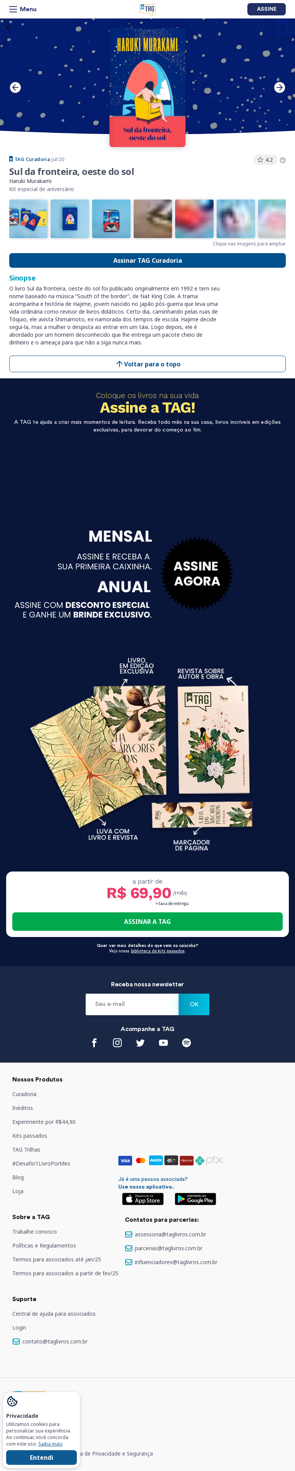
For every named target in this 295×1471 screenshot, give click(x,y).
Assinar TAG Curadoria (147, 260)
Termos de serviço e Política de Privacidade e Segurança (82, 1453)
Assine (267, 9)
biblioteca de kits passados (158, 951)
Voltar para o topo (148, 364)
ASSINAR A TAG (147, 921)
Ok (194, 1004)
